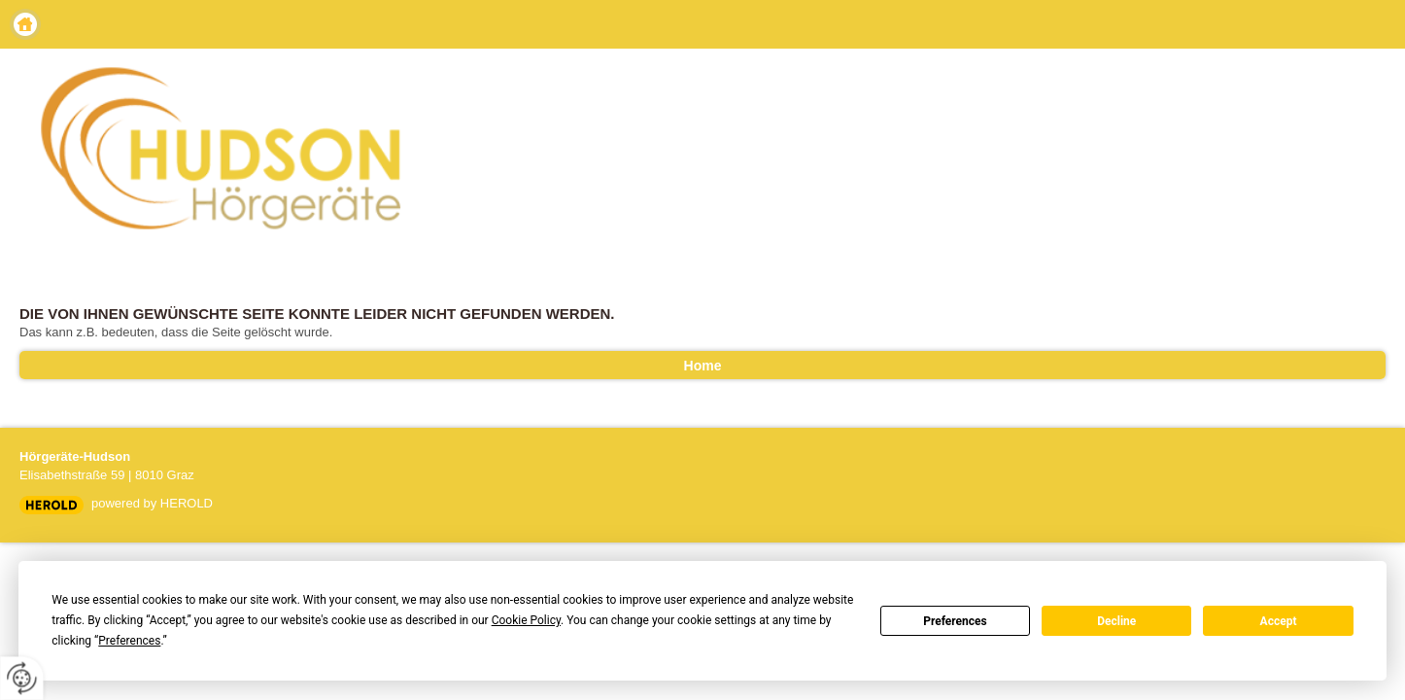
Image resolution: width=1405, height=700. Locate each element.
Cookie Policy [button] (526, 620)
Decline (1116, 621)
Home (25, 24)
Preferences (955, 621)
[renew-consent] (22, 678)
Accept (1278, 621)
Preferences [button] (129, 641)
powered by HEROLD (152, 503)
